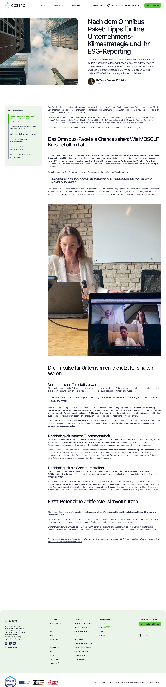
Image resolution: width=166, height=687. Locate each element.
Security (97, 682)
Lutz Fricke (74, 120)
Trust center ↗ (107, 682)
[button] (41, 5)
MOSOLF (104, 120)
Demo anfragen (152, 5)
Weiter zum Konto (132, 5)
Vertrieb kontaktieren (150, 624)
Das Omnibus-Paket (56, 107)
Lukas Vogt (118, 120)
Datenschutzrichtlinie (154, 682)
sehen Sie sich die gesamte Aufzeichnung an (121, 127)
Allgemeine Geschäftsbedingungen (133, 682)
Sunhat (147, 120)
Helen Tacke (79, 123)
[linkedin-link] (6, 643)
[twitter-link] (10, 643)
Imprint (117, 682)
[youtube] (14, 643)
